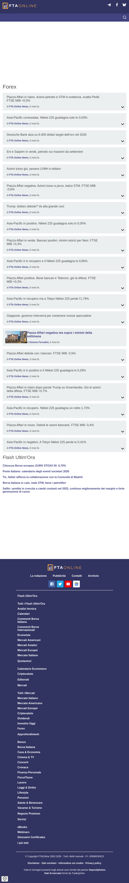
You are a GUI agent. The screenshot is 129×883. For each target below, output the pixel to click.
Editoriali (23, 679)
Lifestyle (22, 792)
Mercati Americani (28, 640)
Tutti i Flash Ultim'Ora (31, 603)
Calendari (23, 613)
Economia (23, 635)
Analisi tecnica (26, 608)
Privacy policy (93, 863)
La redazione (38, 575)
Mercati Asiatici (27, 645)
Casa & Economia (28, 752)
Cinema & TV (25, 757)
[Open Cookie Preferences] (4, 879)
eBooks (22, 827)
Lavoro (21, 782)
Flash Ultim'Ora (27, 595)
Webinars (23, 832)
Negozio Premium (28, 813)
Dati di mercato (52, 873)
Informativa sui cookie (71, 863)
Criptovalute (25, 673)
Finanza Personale (29, 772)
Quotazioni (24, 661)
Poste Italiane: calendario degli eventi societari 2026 (36, 471)
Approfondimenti (28, 734)
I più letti (23, 842)
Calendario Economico (32, 668)
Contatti (77, 575)
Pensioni (23, 797)
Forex (21, 728)
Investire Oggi (26, 723)
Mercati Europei (27, 650)
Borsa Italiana (26, 747)
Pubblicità (59, 575)
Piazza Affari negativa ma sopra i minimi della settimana (59, 334)
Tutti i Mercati (26, 693)
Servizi (21, 819)
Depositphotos (97, 869)
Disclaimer (34, 863)
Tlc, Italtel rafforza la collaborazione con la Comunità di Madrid (43, 477)
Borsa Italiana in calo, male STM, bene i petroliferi (34, 482)
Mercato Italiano (27, 655)
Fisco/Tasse (25, 777)
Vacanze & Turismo (29, 807)
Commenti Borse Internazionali (28, 628)
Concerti (22, 762)
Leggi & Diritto (26, 787)
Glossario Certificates (31, 837)
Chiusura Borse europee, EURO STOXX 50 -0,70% (34, 465)
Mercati (22, 685)
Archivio (93, 575)
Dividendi (23, 718)
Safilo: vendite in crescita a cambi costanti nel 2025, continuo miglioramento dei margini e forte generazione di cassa (63, 490)
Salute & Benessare (29, 802)
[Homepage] (19, 6)
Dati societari (49, 863)
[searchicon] (125, 17)
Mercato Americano (29, 703)
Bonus (21, 742)
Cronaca (22, 767)
